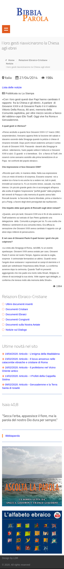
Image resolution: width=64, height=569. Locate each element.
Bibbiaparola (12, 435)
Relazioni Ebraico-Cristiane (33, 60)
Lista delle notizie (12, 87)
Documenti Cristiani (17, 309)
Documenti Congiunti (17, 319)
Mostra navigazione (6, 29)
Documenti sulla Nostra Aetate (23, 324)
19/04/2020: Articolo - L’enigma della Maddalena (32, 353)
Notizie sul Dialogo (16, 329)
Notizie (9, 63)
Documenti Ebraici (16, 314)
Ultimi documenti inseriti (19, 304)
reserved (25, 564)
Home (11, 60)
